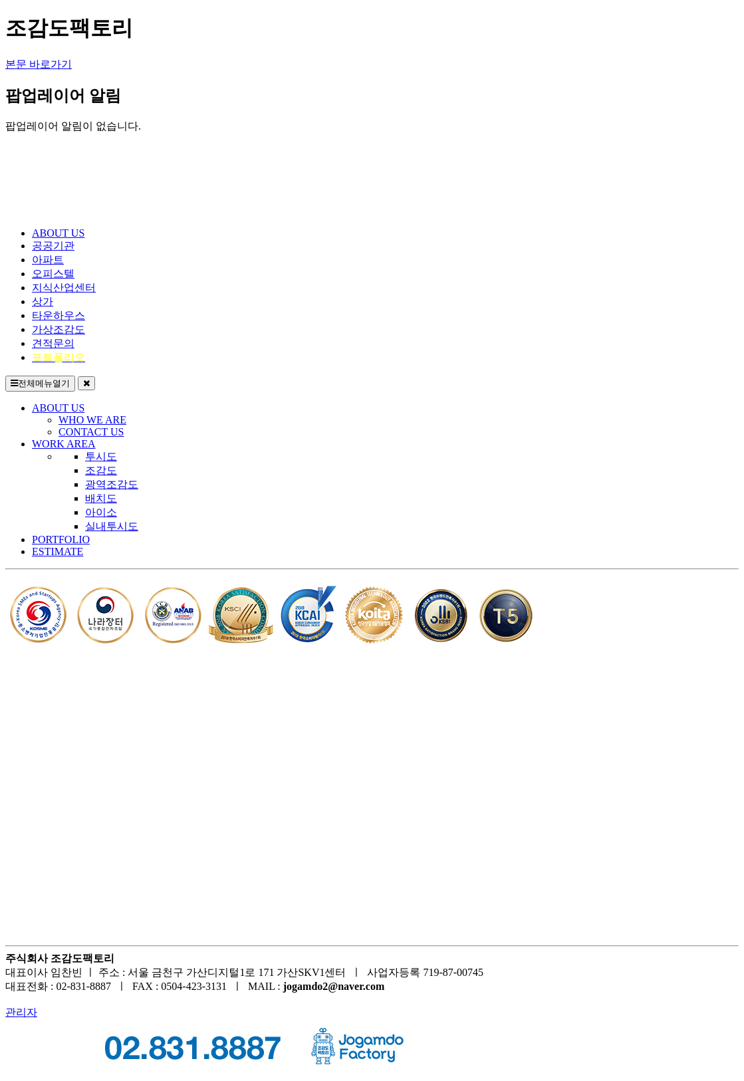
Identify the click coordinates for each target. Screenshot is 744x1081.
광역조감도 (111, 484)
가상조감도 (58, 329)
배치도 (101, 498)
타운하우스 (58, 315)
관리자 (21, 1012)
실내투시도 (111, 526)
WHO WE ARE (92, 419)
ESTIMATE (57, 551)
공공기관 (53, 245)
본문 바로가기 (38, 64)
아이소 (101, 512)
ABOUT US (58, 233)
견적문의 (53, 343)
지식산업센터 (64, 287)
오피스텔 (53, 273)
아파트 (48, 259)
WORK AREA (64, 443)
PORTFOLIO (61, 539)
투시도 (101, 456)
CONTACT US (91, 431)
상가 (42, 301)
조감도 (101, 470)
